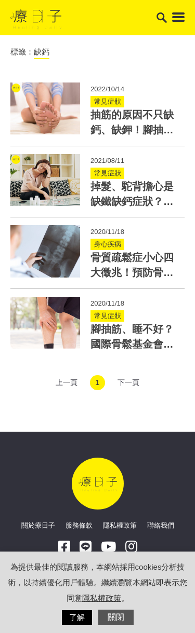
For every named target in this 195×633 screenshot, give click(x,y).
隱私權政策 (120, 525)
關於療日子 (38, 525)
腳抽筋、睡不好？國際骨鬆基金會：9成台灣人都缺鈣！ (134, 344)
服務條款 (79, 525)
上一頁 (66, 382)
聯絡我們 (160, 525)
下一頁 (128, 382)
